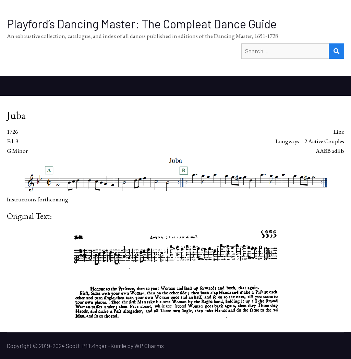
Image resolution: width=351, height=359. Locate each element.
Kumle (118, 345)
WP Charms (149, 345)
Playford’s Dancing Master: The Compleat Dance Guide (142, 24)
